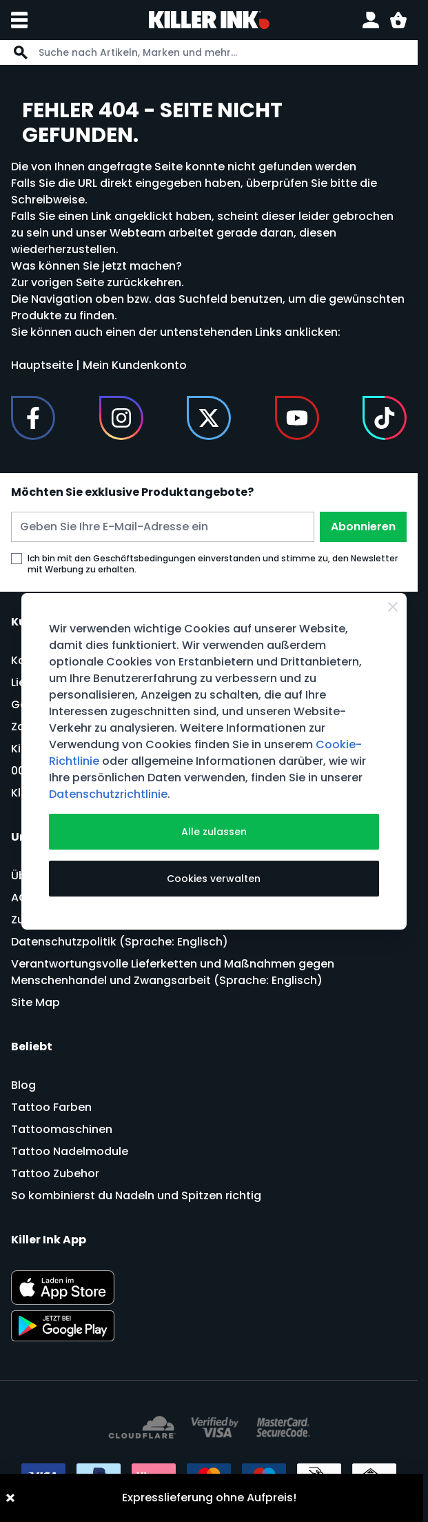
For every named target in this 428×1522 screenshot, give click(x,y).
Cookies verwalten (214, 878)
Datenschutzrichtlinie (108, 794)
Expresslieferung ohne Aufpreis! (209, 1497)
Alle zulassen (214, 832)
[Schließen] (393, 607)
